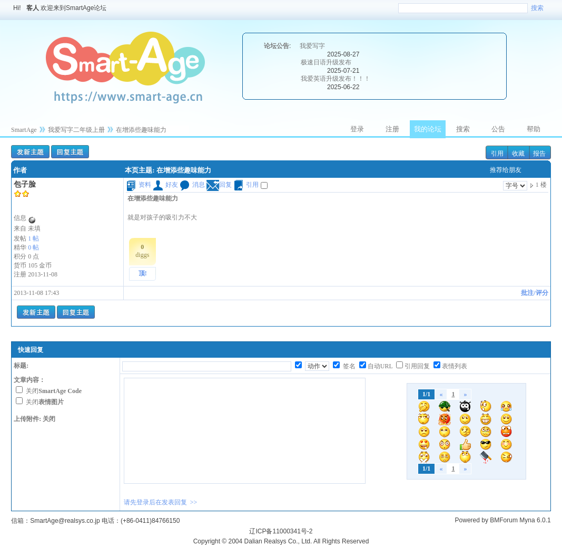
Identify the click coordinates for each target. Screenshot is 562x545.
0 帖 (33, 247)
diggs (142, 251)
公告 (498, 129)
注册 (392, 129)
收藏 (518, 153)
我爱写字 (312, 46)
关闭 (54, 391)
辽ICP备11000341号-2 (280, 531)
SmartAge (24, 129)
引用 (497, 153)
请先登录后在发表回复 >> (161, 502)
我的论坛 (427, 129)
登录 (357, 129)
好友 (165, 184)
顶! (143, 273)
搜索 (537, 8)
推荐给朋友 (505, 170)
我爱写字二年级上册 (76, 129)
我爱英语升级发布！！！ (335, 78)
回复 (219, 184)
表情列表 (454, 366)
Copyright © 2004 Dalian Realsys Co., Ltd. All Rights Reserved (281, 541)
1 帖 (33, 238)
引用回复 (417, 366)
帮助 (533, 129)
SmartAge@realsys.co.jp (65, 520)
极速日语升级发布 (326, 62)
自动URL (380, 366)
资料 (138, 184)
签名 (348, 366)
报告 (539, 153)
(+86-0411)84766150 (150, 520)
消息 (192, 184)
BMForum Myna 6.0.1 (520, 520)
